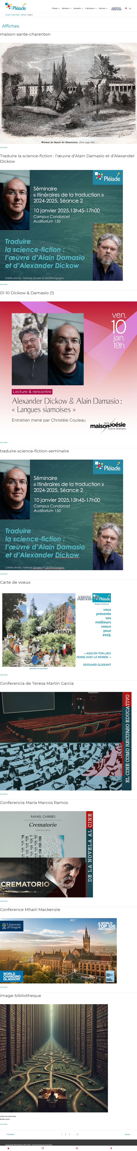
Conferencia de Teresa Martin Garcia (38, 682)
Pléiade (56, 8)
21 (77, 1134)
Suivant (128, 1134)
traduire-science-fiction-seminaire (35, 450)
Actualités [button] (78, 8)
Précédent (9, 1134)
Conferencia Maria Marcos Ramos (35, 802)
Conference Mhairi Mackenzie (31, 908)
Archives (103, 8)
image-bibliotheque (21, 994)
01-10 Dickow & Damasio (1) (28, 292)
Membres (66, 8)
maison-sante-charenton (26, 34)
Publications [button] (91, 8)
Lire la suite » (4, 147)
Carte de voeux (16, 581)
